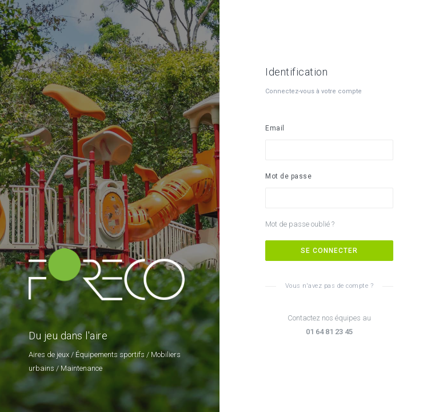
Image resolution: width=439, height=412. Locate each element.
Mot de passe (288, 176)
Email (275, 128)
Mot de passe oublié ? (299, 224)
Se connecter (329, 251)
